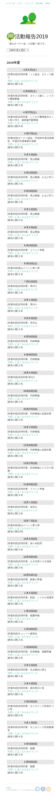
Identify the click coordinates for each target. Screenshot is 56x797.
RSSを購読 (48, 789)
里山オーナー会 (28, 19)
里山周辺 (39, 3)
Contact (8, 788)
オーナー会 (10, 3)
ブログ (19, 3)
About (47, 3)
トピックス (28, 3)
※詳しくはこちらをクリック (23, 81)
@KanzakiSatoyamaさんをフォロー (37, 789)
